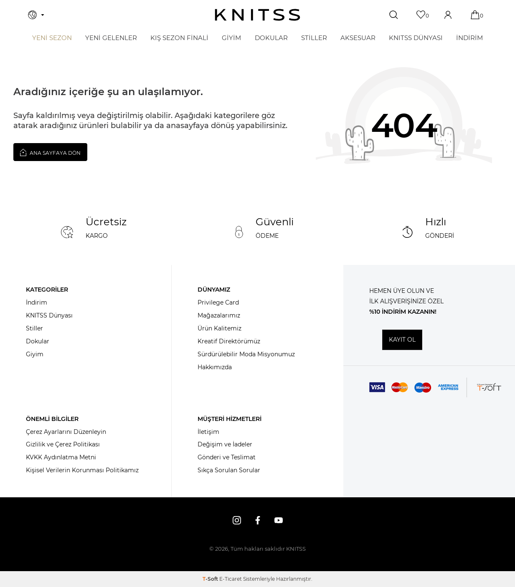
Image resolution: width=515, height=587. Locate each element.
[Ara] (394, 15)
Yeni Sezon (52, 38)
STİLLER (314, 38)
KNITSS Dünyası (49, 315)
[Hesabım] (449, 14)
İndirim (36, 302)
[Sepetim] (476, 14)
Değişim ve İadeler (225, 444)
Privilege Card (218, 302)
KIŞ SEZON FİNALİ (179, 38)
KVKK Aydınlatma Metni (61, 457)
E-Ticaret (230, 579)
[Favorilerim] (421, 14)
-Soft (211, 579)
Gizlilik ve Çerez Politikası (63, 444)
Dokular (37, 341)
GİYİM (231, 38)
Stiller (34, 328)
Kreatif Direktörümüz (229, 341)
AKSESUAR (357, 38)
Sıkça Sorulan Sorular (229, 470)
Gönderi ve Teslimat (227, 457)
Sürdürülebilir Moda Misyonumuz (246, 354)
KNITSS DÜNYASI (416, 38)
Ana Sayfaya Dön (50, 152)
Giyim (34, 354)
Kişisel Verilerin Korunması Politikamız (82, 470)
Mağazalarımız (219, 315)
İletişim (208, 432)
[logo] (257, 14)
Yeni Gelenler (111, 38)
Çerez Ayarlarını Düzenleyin (66, 432)
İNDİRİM (469, 38)
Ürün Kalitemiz (219, 328)
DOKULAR (271, 38)
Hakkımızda (215, 367)
